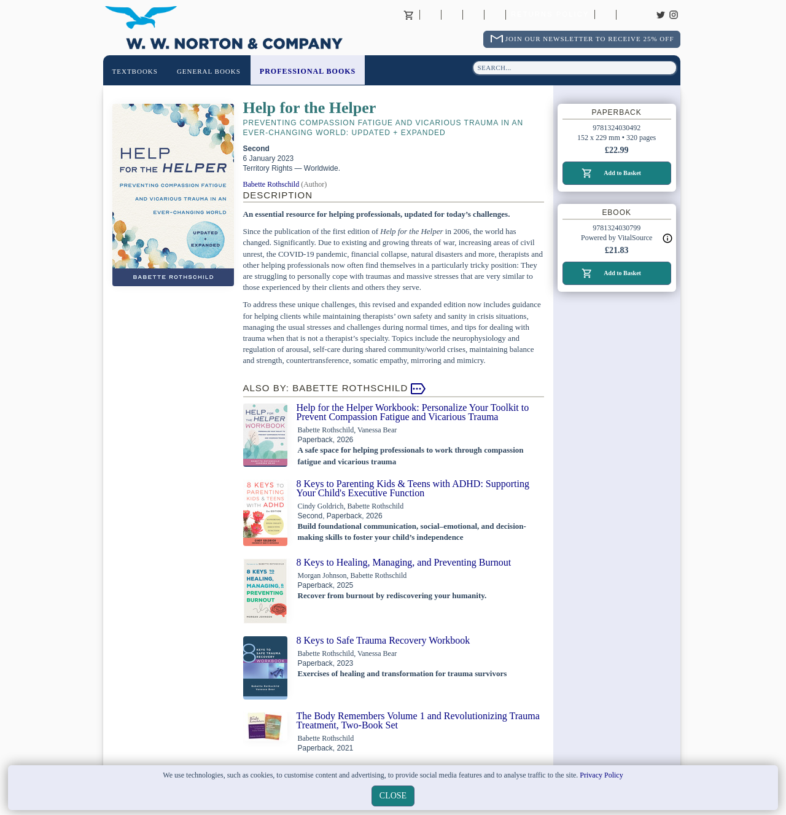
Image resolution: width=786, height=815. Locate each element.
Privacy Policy (601, 775)
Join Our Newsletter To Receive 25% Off (589, 38)
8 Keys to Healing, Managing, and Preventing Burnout (404, 562)
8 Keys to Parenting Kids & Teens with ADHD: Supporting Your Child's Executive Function (413, 488)
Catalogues (605, 15)
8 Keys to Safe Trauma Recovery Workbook (383, 640)
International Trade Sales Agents (494, 15)
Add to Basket (622, 173)
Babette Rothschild (271, 184)
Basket (408, 15)
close (393, 795)
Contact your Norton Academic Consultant (473, 15)
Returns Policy (550, 14)
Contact (451, 15)
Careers (626, 15)
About (430, 15)
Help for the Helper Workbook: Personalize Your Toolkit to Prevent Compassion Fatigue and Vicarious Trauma (413, 412)
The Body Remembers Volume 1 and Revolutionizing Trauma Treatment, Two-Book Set (418, 720)
